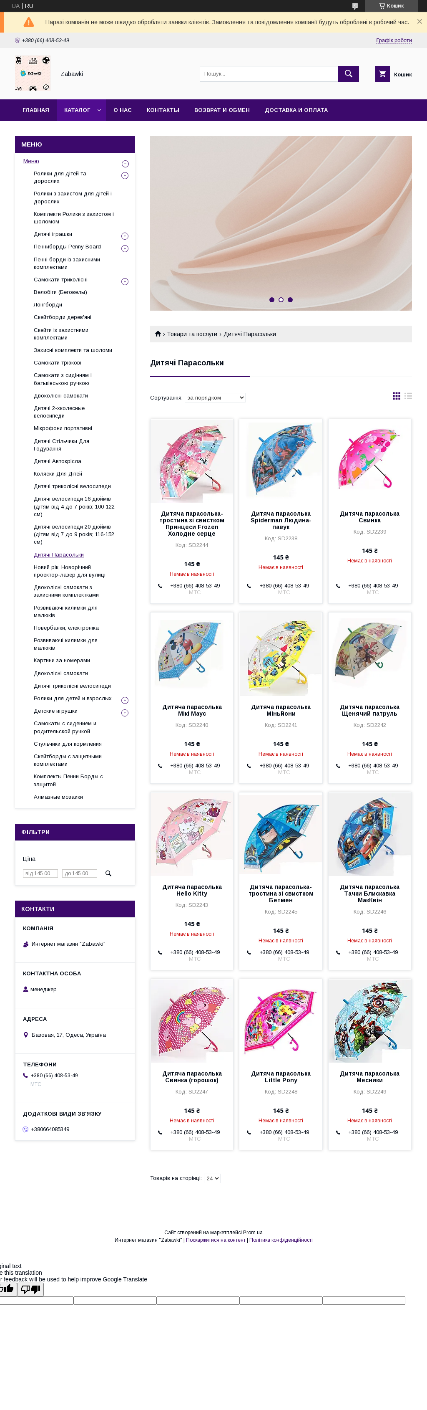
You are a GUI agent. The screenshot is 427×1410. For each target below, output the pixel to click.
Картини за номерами (62, 660)
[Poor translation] (30, 1289)
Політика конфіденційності (281, 1240)
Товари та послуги (192, 334)
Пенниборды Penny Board (67, 246)
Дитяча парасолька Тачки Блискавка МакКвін (369, 893)
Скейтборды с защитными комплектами (68, 760)
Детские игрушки (56, 711)
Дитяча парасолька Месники (369, 1076)
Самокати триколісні (61, 279)
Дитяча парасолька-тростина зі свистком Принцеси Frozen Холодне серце (191, 523)
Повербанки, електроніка (66, 628)
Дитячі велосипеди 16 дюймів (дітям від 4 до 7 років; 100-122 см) (74, 506)
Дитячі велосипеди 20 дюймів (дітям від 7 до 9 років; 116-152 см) (74, 534)
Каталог (77, 110)
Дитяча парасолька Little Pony (281, 1076)
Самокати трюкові (57, 362)
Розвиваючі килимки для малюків (66, 611)
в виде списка (408, 398)
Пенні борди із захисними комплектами (67, 263)
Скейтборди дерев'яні (62, 317)
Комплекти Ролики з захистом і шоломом (74, 218)
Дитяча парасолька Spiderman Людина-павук (281, 520)
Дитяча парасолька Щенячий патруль (369, 710)
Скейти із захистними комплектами (61, 334)
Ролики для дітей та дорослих (60, 177)
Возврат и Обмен (222, 110)
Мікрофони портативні (63, 428)
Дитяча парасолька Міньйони (281, 710)
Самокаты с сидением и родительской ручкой (65, 727)
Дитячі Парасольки (59, 555)
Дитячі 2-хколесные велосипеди (59, 412)
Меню (31, 161)
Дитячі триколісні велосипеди (72, 486)
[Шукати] (348, 74)
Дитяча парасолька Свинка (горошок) (192, 1076)
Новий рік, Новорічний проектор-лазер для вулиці (69, 571)
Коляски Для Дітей (58, 474)
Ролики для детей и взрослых (73, 698)
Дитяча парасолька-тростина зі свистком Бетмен (281, 893)
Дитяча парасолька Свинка (369, 517)
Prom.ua (253, 1232)
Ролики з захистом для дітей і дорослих (73, 197)
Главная (36, 110)
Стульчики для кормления (68, 744)
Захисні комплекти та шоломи (73, 350)
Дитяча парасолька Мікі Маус (192, 710)
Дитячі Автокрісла (57, 461)
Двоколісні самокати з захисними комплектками (66, 591)
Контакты (163, 110)
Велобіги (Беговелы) (60, 292)
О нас (122, 110)
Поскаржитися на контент (216, 1240)
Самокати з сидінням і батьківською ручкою (63, 379)
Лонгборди (48, 304)
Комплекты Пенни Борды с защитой (68, 780)
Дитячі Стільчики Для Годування (61, 445)
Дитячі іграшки (53, 234)
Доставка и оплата (296, 110)
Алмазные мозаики (58, 797)
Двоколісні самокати (61, 395)
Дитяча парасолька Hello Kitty (192, 890)
